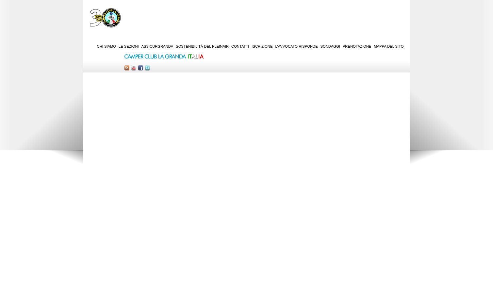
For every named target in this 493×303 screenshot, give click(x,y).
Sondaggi (330, 46)
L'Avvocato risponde (296, 46)
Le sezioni (129, 46)
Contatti (240, 46)
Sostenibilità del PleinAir (202, 46)
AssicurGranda (157, 46)
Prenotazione (357, 46)
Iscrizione (262, 46)
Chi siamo (106, 46)
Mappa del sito (388, 46)
